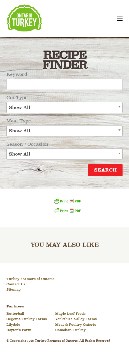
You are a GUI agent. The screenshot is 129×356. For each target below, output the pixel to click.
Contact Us (15, 284)
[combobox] (64, 107)
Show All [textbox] (19, 107)
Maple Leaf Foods (70, 314)
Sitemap (13, 289)
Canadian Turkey (70, 330)
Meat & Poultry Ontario (75, 325)
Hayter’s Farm (18, 330)
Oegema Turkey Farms (26, 319)
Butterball (15, 314)
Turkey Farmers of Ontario (30, 279)
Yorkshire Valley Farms (76, 319)
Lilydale (13, 325)
